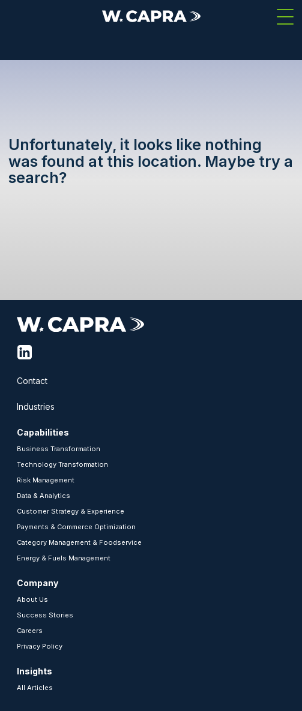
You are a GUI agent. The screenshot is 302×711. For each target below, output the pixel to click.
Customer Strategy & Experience (70, 511)
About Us (32, 599)
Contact (32, 381)
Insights (34, 671)
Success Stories (45, 615)
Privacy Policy (39, 646)
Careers (30, 630)
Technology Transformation (62, 464)
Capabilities (43, 432)
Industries (36, 406)
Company (37, 583)
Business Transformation (58, 449)
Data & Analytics (43, 495)
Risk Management (45, 480)
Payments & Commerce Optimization (76, 527)
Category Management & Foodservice (79, 542)
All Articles (35, 687)
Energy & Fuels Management (63, 558)
